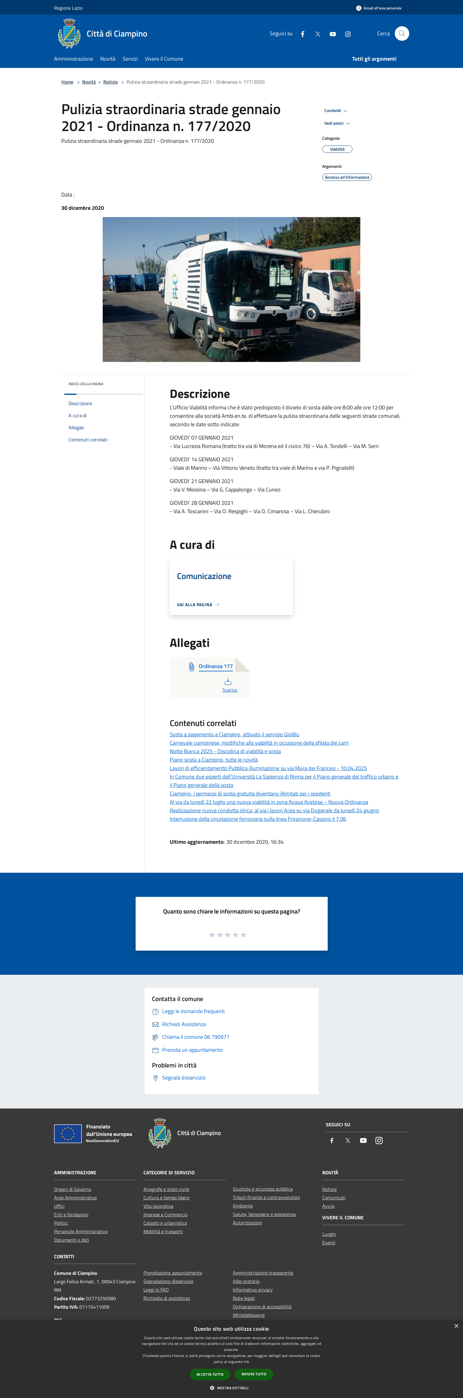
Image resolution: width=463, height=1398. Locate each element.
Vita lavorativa (158, 1206)
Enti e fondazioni (71, 1214)
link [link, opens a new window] (246, 1361)
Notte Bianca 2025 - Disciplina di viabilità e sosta (225, 751)
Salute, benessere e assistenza (264, 1214)
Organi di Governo (72, 1189)
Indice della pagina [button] (86, 384)
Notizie (110, 81)
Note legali (244, 1298)
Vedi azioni (338, 123)
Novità (89, 81)
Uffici (59, 1206)
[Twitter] (315, 33)
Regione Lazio (68, 7)
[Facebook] (300, 33)
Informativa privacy (253, 1289)
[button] (231, 1388)
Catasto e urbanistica (165, 1223)
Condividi (336, 110)
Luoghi (329, 1234)
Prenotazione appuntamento (172, 1272)
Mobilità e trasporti (163, 1231)
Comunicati (334, 1197)
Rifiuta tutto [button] (254, 1374)
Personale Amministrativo (81, 1231)
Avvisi (328, 1206)
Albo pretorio (246, 1281)
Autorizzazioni (247, 1222)
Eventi (329, 1242)
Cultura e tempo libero (166, 1197)
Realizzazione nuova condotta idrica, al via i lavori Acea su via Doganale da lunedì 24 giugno (274, 810)
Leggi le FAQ (156, 1289)
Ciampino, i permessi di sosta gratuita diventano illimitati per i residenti (250, 793)
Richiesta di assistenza (166, 1298)
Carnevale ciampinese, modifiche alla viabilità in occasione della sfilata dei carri (259, 743)
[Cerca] (402, 33)
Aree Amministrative (75, 1197)
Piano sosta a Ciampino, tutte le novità (214, 760)
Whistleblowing (249, 1315)
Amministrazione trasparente (263, 1272)
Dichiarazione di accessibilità (262, 1306)
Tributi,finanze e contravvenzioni (266, 1197)
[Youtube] (330, 33)
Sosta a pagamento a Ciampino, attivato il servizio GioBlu (234, 734)
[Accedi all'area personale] (378, 8)
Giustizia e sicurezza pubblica (263, 1188)
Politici (61, 1223)
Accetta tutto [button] (210, 1374)
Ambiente (243, 1205)
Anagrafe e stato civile (166, 1189)
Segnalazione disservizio (168, 1281)
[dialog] (231, 1359)
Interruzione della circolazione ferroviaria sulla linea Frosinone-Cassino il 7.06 (258, 819)
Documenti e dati (71, 1239)
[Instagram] (345, 33)
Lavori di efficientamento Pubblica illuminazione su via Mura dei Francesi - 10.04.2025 (268, 768)
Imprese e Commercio (165, 1214)
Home (67, 81)
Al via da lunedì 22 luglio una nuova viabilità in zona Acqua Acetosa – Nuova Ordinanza (269, 802)
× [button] (456, 1326)
